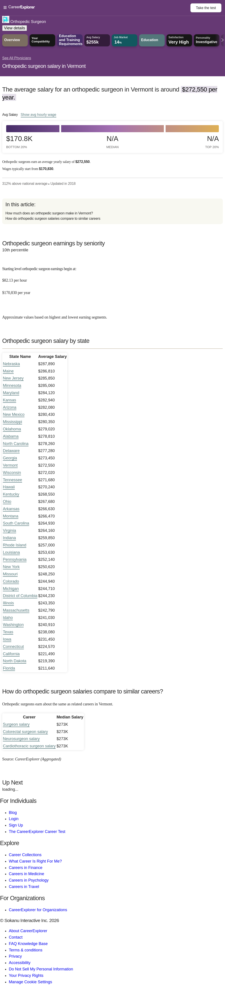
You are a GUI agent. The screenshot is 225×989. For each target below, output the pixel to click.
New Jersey (13, 378)
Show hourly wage (38, 114)
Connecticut (13, 646)
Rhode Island (14, 545)
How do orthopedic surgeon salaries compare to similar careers (52, 218)
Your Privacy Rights (26, 975)
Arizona (9, 407)
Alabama (11, 436)
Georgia (10, 458)
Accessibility (19, 962)
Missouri (10, 574)
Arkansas (11, 509)
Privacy (15, 956)
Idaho (8, 617)
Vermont (10, 465)
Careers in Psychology (29, 880)
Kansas (9, 400)
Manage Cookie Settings (30, 982)
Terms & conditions (25, 950)
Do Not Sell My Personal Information (41, 969)
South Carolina (16, 523)
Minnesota (12, 385)
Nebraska (11, 364)
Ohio (7, 501)
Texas (8, 632)
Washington (13, 624)
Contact (16, 937)
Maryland (11, 393)
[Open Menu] (97, 7)
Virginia (9, 530)
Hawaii (9, 487)
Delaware (11, 451)
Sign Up (16, 825)
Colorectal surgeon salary (25, 731)
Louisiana (11, 552)
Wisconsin (12, 472)
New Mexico (14, 414)
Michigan (11, 588)
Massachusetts (16, 610)
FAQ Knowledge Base (28, 943)
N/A (112, 142)
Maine (8, 371)
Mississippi (12, 422)
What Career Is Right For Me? (35, 861)
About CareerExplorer (28, 931)
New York (11, 567)
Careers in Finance (25, 867)
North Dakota (14, 661)
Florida (9, 668)
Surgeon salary (16, 724)
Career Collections (25, 855)
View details (14, 28)
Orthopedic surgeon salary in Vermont (44, 66)
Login (14, 819)
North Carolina (15, 443)
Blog (13, 812)
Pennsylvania (14, 559)
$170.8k (19, 142)
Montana (10, 516)
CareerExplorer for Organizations (38, 910)
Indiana (9, 538)
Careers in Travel (24, 886)
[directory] (112, 211)
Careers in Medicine (26, 874)
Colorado (11, 581)
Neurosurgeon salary (21, 739)
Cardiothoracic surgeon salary (29, 746)
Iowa (7, 639)
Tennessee (12, 480)
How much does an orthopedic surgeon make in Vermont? (49, 213)
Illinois (8, 603)
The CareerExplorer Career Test (37, 831)
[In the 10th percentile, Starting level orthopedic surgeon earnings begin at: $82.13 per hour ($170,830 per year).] (112, 277)
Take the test (206, 8)
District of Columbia (20, 596)
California (11, 654)
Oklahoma (12, 429)
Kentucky (11, 494)
